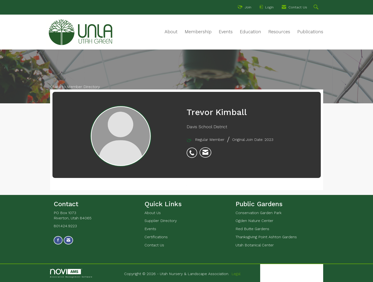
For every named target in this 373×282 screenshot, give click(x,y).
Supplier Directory (160, 220)
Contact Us (154, 245)
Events (226, 31)
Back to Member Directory (75, 86)
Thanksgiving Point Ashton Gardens (266, 237)
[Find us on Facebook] (58, 240)
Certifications (156, 237)
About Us (152, 212)
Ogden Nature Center (254, 220)
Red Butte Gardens (252, 229)
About (171, 31)
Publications (310, 31)
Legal (236, 273)
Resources (279, 31)
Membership (198, 31)
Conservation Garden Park (258, 212)
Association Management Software (71, 273)
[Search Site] (317, 8)
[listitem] (193, 150)
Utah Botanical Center (254, 245)
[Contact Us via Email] (68, 240)
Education (250, 31)
